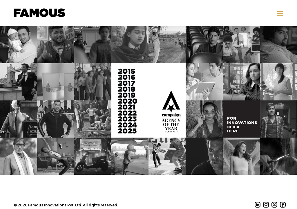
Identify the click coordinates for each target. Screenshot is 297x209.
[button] (279, 14)
